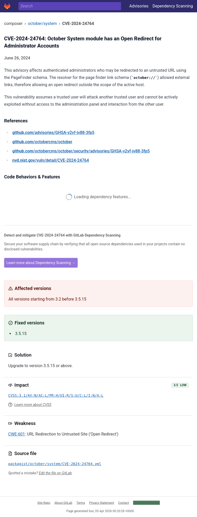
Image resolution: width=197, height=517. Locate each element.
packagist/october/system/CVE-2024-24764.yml (54, 464)
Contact (123, 502)
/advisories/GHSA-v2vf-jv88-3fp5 (53, 132)
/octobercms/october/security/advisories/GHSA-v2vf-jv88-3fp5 (81, 151)
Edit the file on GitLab (55, 473)
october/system (42, 23)
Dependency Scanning (172, 6)
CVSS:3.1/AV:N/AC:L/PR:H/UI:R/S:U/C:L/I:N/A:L (55, 395)
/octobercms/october (42, 141)
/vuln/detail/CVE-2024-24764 (50, 160)
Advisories (139, 6)
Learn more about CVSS (32, 405)
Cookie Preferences (146, 502)
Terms (80, 502)
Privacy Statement (101, 502)
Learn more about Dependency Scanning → (40, 263)
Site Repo (44, 502)
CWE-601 (16, 434)
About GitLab (63, 502)
